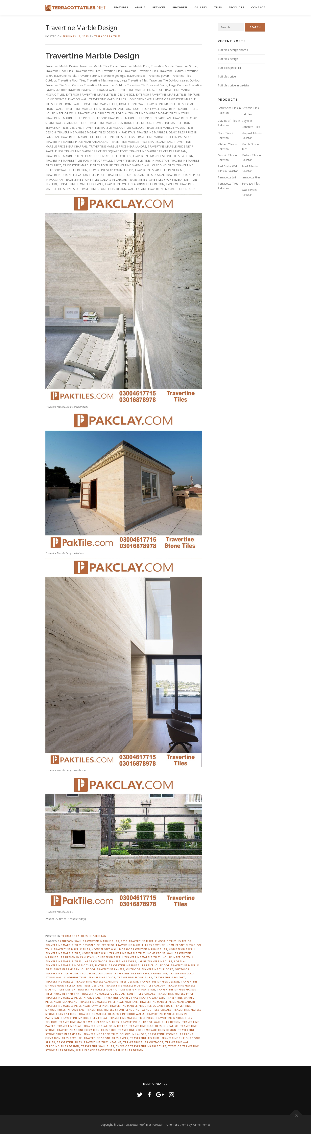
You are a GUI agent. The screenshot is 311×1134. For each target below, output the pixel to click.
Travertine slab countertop (106, 1026)
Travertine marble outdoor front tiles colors (119, 993)
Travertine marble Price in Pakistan (72, 997)
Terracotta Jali (227, 177)
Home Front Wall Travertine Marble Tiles (114, 953)
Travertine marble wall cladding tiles (89, 1022)
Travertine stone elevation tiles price (86, 1030)
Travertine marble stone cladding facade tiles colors (129, 1009)
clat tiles (247, 114)
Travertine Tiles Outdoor (143, 1042)
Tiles (218, 7)
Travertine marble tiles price (131, 1018)
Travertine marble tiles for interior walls (112, 1014)
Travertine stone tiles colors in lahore (115, 1034)
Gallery (201, 7)
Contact (258, 7)
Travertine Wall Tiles (97, 1046)
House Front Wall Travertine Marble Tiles (128, 957)
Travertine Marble (59, 981)
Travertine (159, 973)
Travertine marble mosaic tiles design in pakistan (116, 989)
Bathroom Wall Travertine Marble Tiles (88, 941)
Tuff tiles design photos (233, 50)
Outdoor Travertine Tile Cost (149, 969)
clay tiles (247, 121)
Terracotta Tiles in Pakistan (83, 936)
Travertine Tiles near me (102, 1042)
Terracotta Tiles (107, 36)
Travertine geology (169, 977)
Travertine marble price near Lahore (168, 1002)
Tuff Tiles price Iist (229, 68)
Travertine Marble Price (175, 993)
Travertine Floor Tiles (134, 977)
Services (159, 7)
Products (237, 7)
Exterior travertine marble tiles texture (133, 945)
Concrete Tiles (251, 127)
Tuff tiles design (228, 59)
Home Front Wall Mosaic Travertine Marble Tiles (129, 949)
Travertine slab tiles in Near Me (154, 1026)
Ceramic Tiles (250, 108)
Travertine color (101, 977)
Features (121, 7)
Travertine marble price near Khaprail (108, 1002)
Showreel (180, 7)
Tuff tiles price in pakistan (234, 85)
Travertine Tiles (69, 1042)
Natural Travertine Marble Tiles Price (124, 965)
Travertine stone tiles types (106, 1038)
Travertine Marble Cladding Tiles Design (106, 981)
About (140, 7)
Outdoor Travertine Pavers (103, 969)
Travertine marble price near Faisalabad (133, 997)
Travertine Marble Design (159, 981)
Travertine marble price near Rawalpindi (76, 1006)
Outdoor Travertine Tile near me (123, 973)
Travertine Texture (145, 1038)
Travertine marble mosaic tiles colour (135, 985)
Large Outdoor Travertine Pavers (110, 961)
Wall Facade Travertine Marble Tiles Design (109, 1050)
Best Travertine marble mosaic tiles (149, 941)
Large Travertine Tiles (155, 961)
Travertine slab (69, 1026)
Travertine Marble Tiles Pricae (84, 1018)
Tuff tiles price (227, 76)
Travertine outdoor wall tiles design (150, 1022)
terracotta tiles (251, 177)
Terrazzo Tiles (251, 183)
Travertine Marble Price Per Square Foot (141, 1006)
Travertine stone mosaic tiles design (147, 1030)
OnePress (172, 1124)
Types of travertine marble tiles (141, 1046)
